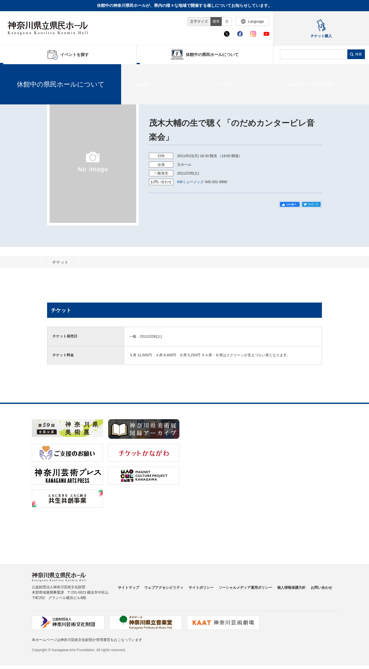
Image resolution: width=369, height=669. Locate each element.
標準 (216, 21)
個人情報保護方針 (291, 587)
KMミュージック (190, 182)
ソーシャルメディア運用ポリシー (245, 587)
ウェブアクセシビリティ (163, 587)
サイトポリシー (201, 587)
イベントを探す (31, 70)
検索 (358, 54)
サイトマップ (128, 587)
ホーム (12, 70)
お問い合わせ (321, 587)
